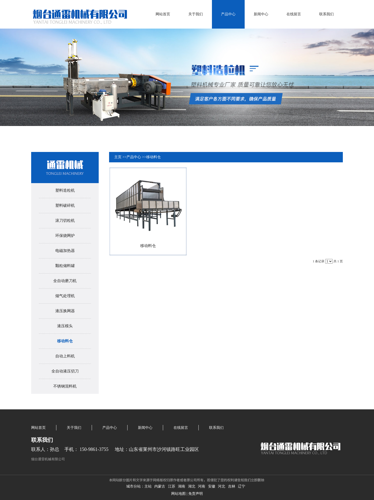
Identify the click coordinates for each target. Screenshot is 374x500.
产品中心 (133, 157)
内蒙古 (159, 486)
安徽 (211, 486)
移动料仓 (153, 157)
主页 (118, 157)
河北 (221, 486)
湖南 (181, 486)
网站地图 (178, 494)
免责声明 (195, 494)
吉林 (231, 486)
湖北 (191, 486)
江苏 (171, 486)
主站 (148, 486)
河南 (201, 486)
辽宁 (241, 486)
